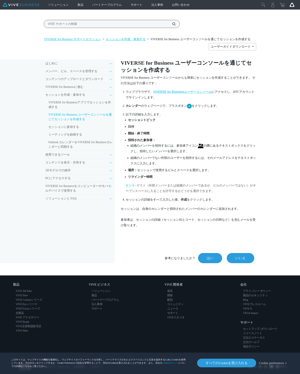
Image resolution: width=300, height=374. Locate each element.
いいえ (240, 258)
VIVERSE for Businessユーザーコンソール (182, 91)
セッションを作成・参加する (126, 39)
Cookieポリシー (170, 363)
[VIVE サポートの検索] (172, 24)
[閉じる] (263, 5)
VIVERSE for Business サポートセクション (72, 39)
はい (210, 258)
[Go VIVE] (292, 5)
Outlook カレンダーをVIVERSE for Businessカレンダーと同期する (80, 144)
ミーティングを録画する (65, 134)
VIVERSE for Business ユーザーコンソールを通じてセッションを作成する (80, 117)
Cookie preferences (271, 363)
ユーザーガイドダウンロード (231, 46)
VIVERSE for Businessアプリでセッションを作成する (79, 105)
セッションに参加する (63, 126)
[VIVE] (21, 5)
